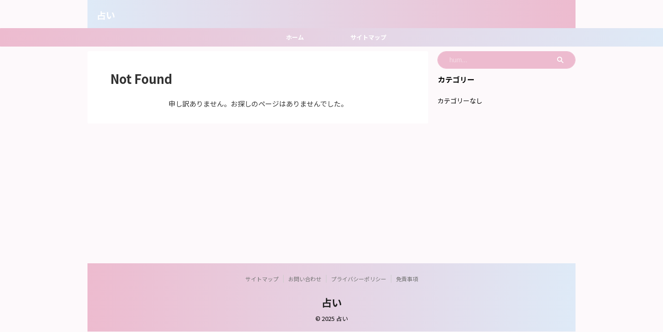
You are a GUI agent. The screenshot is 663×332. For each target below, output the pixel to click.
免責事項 (407, 279)
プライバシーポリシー (358, 279)
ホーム (295, 37)
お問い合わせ (304, 279)
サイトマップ (368, 37)
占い (106, 15)
